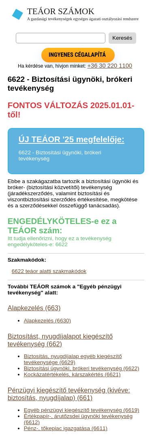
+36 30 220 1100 (109, 65)
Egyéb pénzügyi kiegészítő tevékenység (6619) (81, 410)
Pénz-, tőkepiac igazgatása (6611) (65, 428)
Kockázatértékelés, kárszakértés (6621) (72, 374)
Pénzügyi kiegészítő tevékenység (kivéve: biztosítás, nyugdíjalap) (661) (69, 393)
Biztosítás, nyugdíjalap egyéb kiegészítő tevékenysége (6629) (73, 359)
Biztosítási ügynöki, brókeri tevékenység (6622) (81, 368)
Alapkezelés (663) (34, 307)
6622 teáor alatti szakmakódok (49, 271)
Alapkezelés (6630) (47, 321)
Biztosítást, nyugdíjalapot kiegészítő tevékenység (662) (60, 340)
